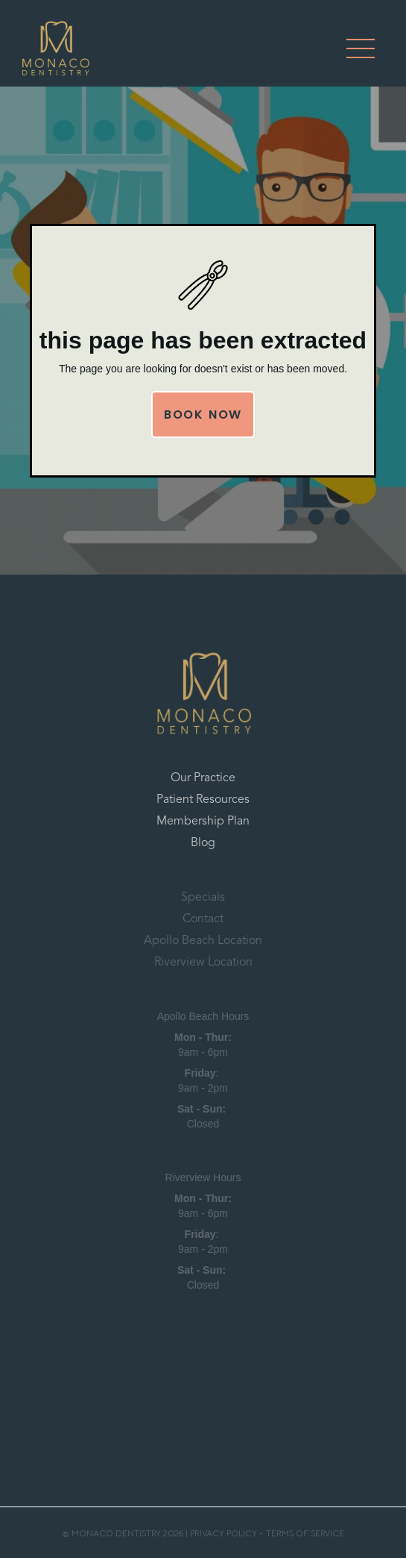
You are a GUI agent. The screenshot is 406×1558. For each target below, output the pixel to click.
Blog (203, 843)
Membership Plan (203, 822)
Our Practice (203, 778)
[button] (360, 48)
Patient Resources (203, 800)
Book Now (203, 414)
